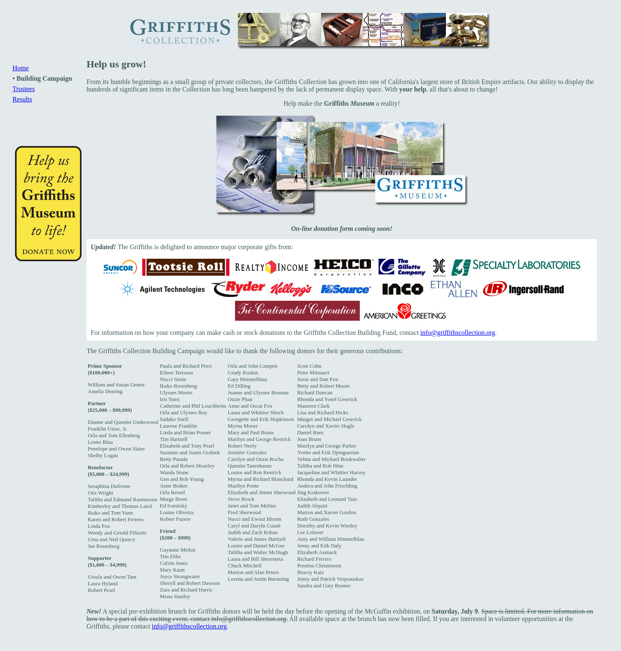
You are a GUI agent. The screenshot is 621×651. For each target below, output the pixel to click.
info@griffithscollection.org (457, 332)
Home (20, 68)
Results (22, 99)
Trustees (23, 88)
